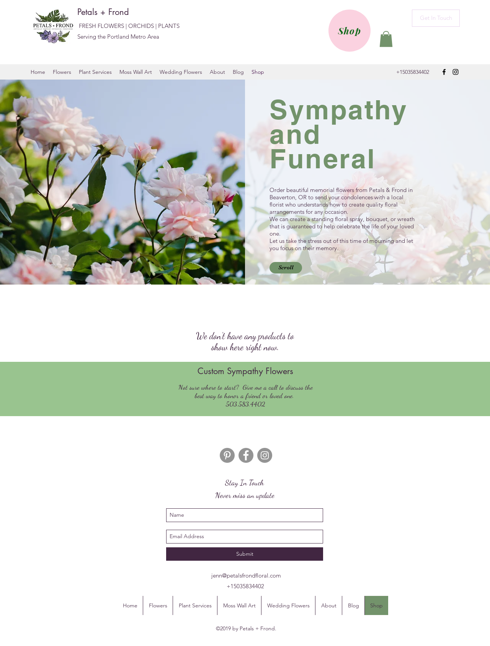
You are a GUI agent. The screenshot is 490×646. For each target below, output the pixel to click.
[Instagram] (264, 455)
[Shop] (349, 31)
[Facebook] (245, 455)
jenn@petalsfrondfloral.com (246, 575)
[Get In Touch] (436, 18)
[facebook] (444, 72)
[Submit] (244, 554)
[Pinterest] (227, 455)
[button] (386, 39)
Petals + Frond (104, 12)
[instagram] (455, 72)
